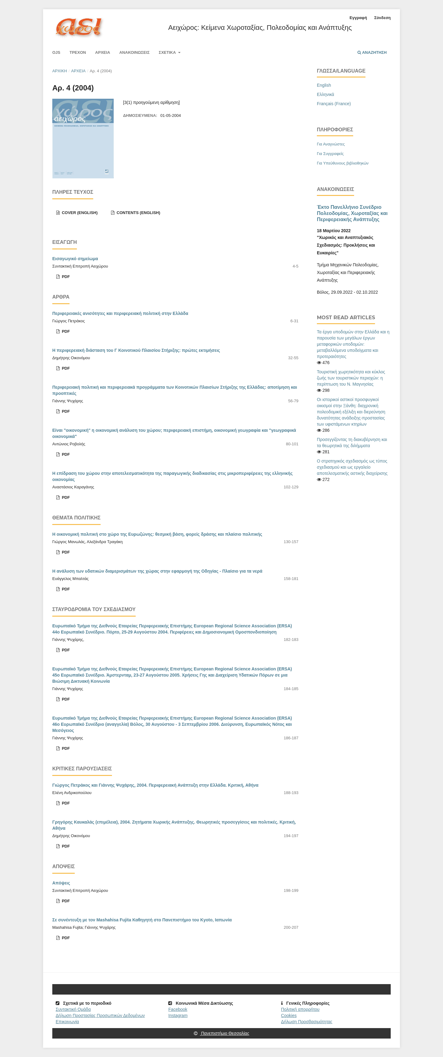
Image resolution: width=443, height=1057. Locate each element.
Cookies (289, 1015)
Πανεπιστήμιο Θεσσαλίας (221, 1033)
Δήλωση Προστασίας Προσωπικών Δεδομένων (100, 1015)
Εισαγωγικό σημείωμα (75, 258)
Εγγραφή (358, 17)
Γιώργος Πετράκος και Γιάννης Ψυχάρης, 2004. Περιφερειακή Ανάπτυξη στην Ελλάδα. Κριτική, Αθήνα (155, 785)
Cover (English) (79, 212)
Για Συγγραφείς (330, 153)
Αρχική (59, 71)
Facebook (177, 1009)
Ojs (56, 52)
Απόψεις (61, 882)
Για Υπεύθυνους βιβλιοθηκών (343, 163)
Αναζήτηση (372, 52)
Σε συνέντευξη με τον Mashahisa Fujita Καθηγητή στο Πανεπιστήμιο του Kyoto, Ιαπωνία (142, 919)
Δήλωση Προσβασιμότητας (307, 1021)
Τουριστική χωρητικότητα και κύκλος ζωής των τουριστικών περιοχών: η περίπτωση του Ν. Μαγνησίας (351, 378)
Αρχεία (102, 52)
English (324, 85)
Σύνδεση (382, 17)
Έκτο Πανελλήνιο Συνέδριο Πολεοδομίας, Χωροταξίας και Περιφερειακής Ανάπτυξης (352, 213)
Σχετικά (168, 52)
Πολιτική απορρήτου (300, 1009)
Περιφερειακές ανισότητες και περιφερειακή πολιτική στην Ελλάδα (120, 313)
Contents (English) (137, 212)
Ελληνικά (325, 94)
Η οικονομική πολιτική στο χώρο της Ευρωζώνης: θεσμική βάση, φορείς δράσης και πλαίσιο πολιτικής (157, 534)
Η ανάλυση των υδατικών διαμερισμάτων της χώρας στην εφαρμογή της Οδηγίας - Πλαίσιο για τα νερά (157, 571)
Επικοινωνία (67, 1021)
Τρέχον (78, 52)
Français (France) (334, 103)
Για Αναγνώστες (331, 144)
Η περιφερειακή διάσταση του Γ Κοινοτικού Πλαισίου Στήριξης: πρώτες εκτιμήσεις (136, 350)
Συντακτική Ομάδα (73, 1009)
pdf (65, 276)
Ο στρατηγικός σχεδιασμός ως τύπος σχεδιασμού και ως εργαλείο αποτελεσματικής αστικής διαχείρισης (352, 467)
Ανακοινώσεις (134, 52)
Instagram (177, 1015)
